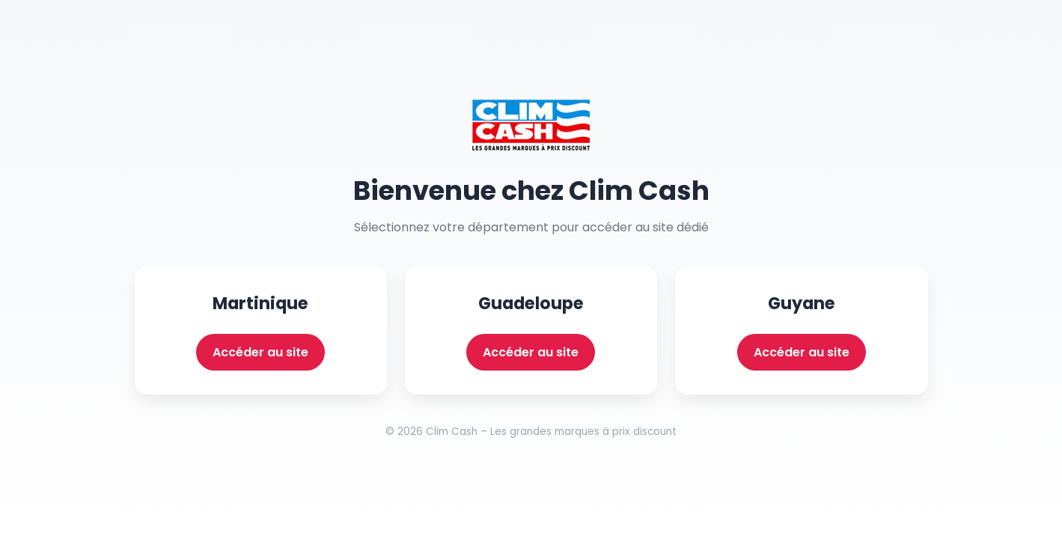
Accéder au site (260, 352)
